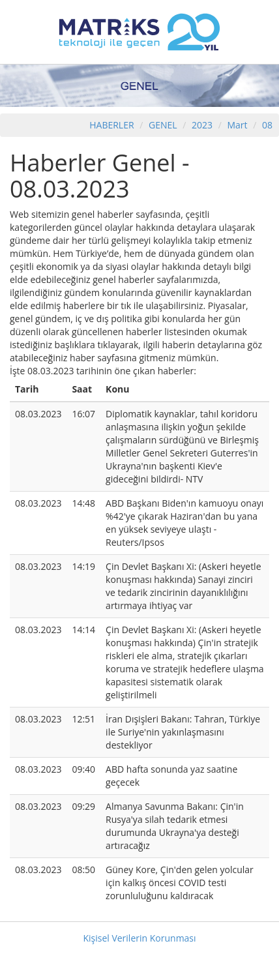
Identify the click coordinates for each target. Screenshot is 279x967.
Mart (237, 125)
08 (267, 125)
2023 (203, 125)
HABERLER (111, 125)
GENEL (163, 125)
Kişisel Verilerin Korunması (139, 938)
